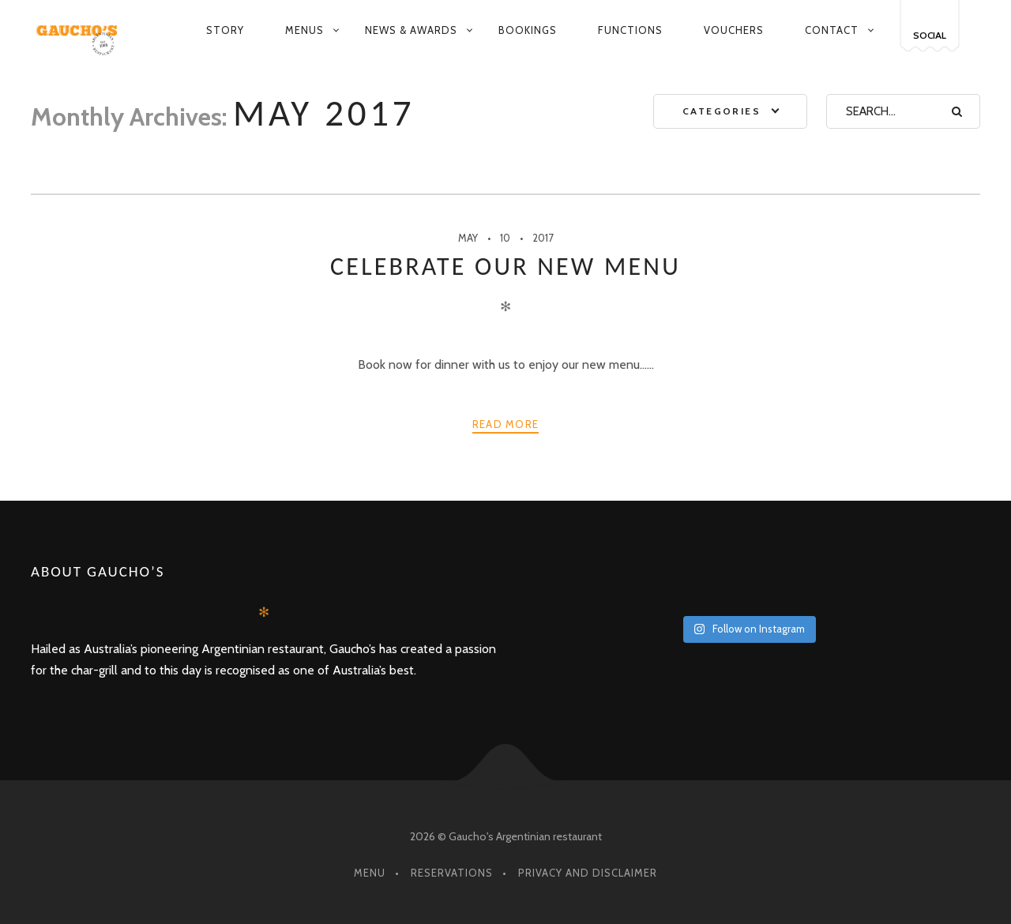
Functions (630, 30)
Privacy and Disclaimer (587, 872)
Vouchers (734, 30)
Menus (304, 30)
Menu (369, 872)
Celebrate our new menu (505, 266)
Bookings (527, 30)
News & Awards (411, 30)
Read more (505, 424)
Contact (832, 30)
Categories (721, 111)
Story (225, 30)
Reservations (452, 872)
